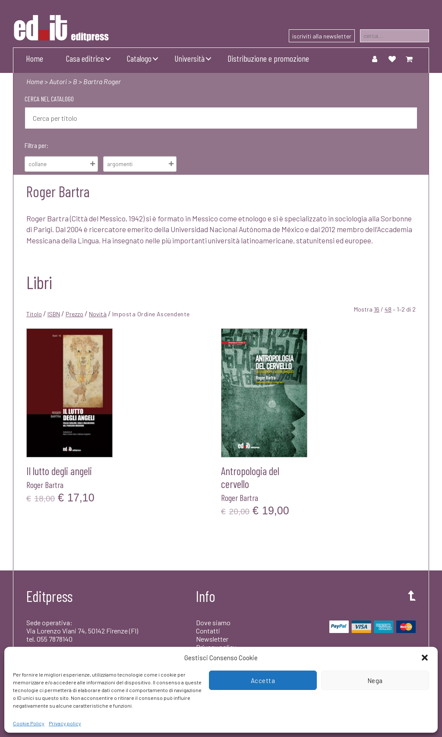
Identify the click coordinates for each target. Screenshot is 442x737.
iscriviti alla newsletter (321, 36)
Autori (58, 81)
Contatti (208, 631)
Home (34, 58)
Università (189, 58)
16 (376, 309)
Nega (375, 680)
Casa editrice (85, 58)
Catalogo (139, 58)
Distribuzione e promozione (268, 58)
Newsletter (212, 639)
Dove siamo (213, 622)
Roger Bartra (44, 484)
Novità (98, 314)
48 (388, 309)
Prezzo (74, 314)
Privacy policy (65, 723)
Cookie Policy (28, 723)
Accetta (263, 680)
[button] (424, 657)
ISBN (53, 314)
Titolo (34, 314)
